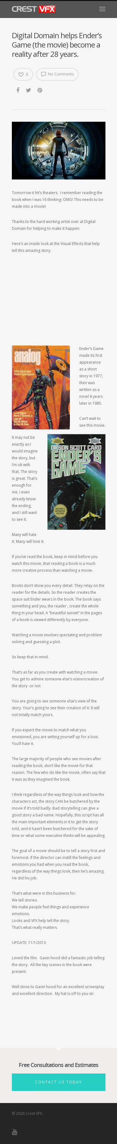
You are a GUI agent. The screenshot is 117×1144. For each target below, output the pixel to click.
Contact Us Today (58, 1082)
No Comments (57, 74)
